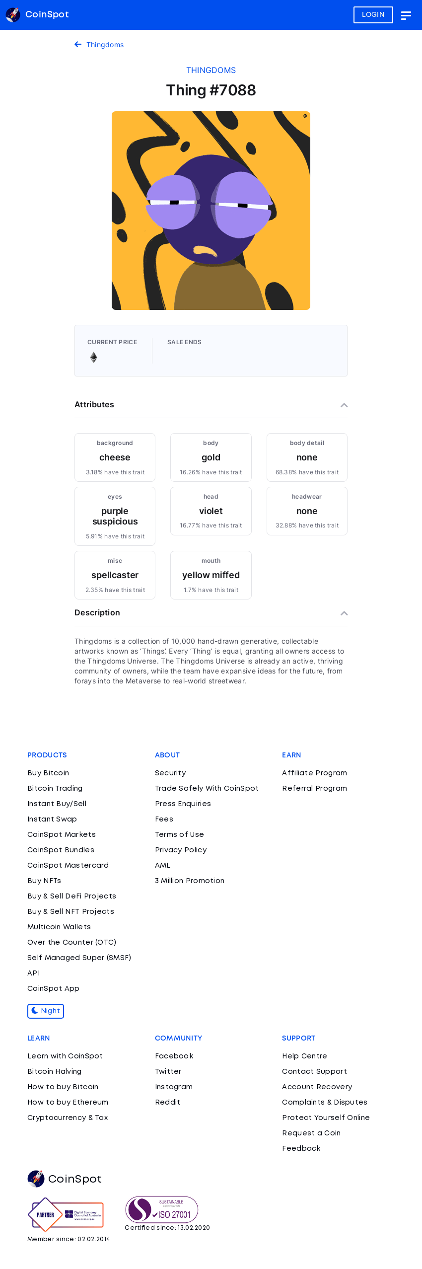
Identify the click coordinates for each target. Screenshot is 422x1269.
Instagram (174, 1087)
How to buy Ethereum (68, 1103)
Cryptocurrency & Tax (67, 1118)
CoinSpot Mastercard (68, 866)
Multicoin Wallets (59, 927)
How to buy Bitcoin (62, 1087)
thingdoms (211, 70)
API (33, 973)
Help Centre (304, 1056)
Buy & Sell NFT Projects (70, 912)
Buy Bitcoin (48, 773)
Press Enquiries (183, 804)
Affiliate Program (314, 773)
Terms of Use (180, 835)
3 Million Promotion (190, 881)
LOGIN (373, 14)
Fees (164, 819)
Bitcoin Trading (55, 789)
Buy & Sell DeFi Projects (71, 896)
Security (170, 773)
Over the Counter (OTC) (72, 943)
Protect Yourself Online (326, 1118)
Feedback (301, 1149)
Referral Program (314, 789)
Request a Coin (311, 1133)
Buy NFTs (44, 881)
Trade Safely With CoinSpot (207, 789)
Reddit (168, 1103)
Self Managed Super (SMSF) (79, 958)
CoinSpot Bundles (60, 850)
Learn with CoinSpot (65, 1056)
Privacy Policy (181, 850)
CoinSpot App (53, 989)
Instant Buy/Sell (56, 804)
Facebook (174, 1056)
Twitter (168, 1072)
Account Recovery (317, 1087)
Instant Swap (52, 819)
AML (163, 866)
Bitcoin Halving (54, 1072)
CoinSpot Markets (61, 835)
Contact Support (314, 1072)
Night (45, 1011)
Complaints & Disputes (324, 1103)
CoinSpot (64, 1180)
